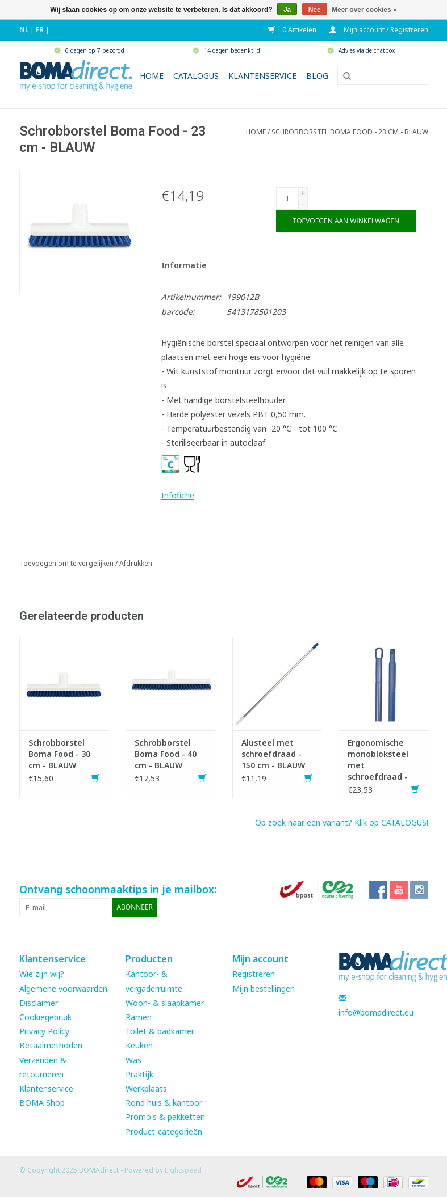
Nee (314, 10)
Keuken (139, 1045)
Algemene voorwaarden (63, 988)
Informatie (184, 265)
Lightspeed (183, 1169)
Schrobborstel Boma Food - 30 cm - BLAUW (59, 754)
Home (152, 75)
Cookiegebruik (45, 1016)
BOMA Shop (42, 1102)
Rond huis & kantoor (164, 1102)
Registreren (253, 973)
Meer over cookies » (364, 10)
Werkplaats (146, 1087)
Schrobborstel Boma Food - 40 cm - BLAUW (166, 754)
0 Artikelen (293, 30)
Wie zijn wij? (41, 973)
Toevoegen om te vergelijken (67, 563)
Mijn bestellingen (263, 988)
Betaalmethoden (50, 1045)
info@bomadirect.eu (376, 1011)
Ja (287, 10)
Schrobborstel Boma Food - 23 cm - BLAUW (349, 132)
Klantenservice (262, 75)
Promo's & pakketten (165, 1116)
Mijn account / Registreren (378, 30)
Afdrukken (135, 563)
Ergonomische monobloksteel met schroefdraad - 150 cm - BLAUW (379, 760)
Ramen (139, 1016)
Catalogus (196, 75)
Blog (317, 75)
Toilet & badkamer (160, 1030)
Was (133, 1059)
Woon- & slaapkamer (165, 1002)
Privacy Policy (44, 1030)
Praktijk (139, 1073)
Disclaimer (38, 1002)
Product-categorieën (164, 1131)
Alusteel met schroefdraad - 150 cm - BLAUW (273, 754)
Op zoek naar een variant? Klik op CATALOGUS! (341, 822)
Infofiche (177, 495)
